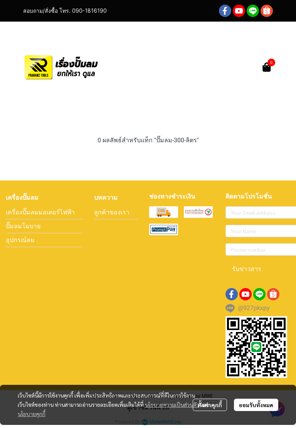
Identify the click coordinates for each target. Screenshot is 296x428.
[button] (206, 67)
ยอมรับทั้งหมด (256, 404)
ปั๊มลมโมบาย (23, 226)
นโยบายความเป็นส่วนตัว (172, 404)
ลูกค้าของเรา (112, 212)
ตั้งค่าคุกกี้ (210, 404)
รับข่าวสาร (246, 269)
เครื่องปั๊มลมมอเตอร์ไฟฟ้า (40, 212)
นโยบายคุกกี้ (31, 413)
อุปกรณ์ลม (20, 240)
